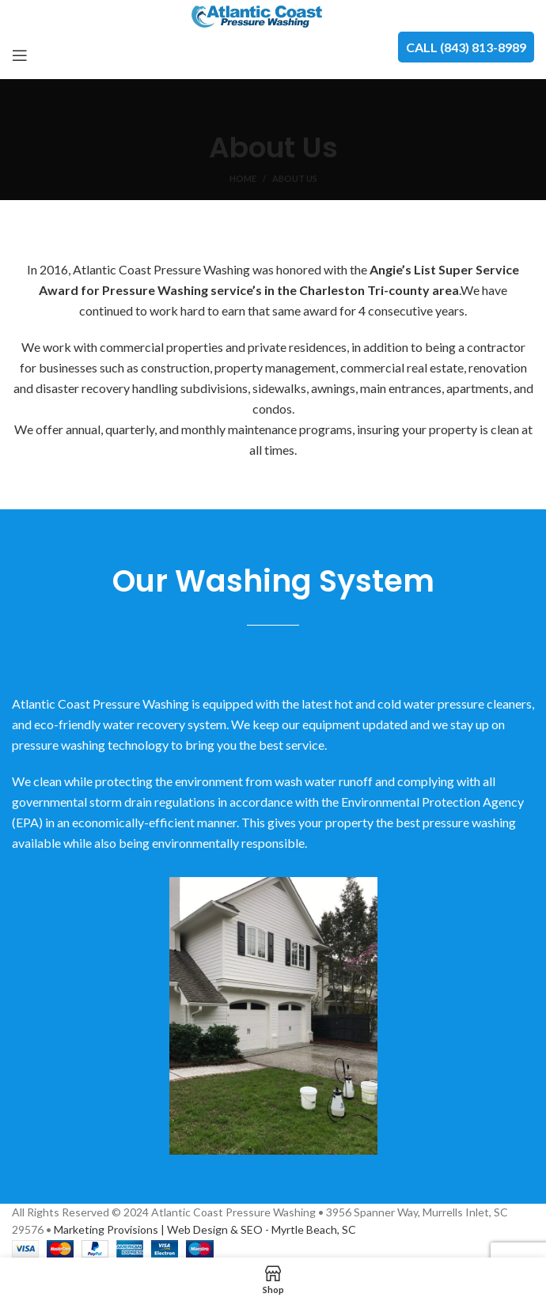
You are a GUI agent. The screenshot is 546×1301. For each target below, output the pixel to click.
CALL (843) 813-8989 (466, 47)
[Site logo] (273, 14)
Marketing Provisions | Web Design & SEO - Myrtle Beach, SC (205, 1229)
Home (242, 178)
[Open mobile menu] (20, 55)
